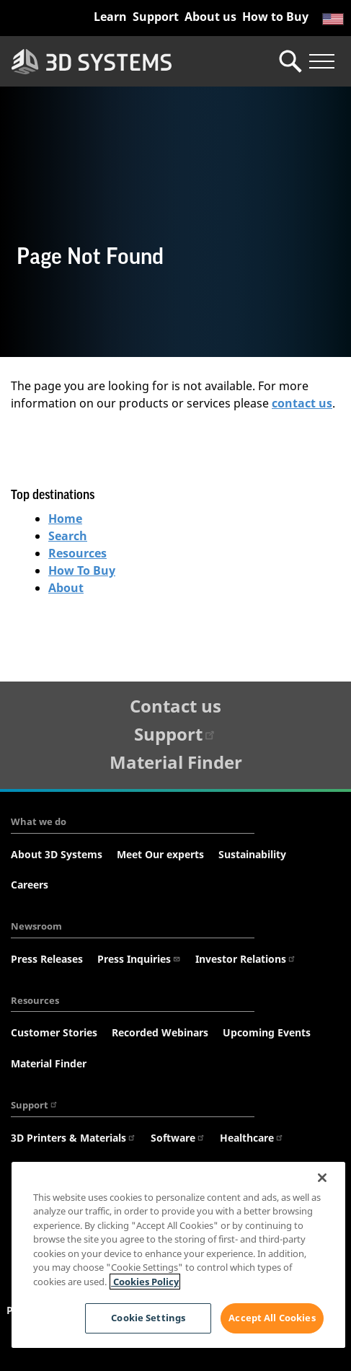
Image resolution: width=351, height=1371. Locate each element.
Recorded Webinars (160, 1032)
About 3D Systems (56, 854)
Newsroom (36, 926)
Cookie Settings (148, 1317)
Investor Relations (245, 959)
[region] (178, 1255)
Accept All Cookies (271, 1317)
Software (178, 1138)
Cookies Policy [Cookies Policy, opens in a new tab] (145, 1281)
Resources (77, 553)
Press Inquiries (139, 959)
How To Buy (81, 570)
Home (65, 518)
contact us (302, 403)
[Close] (322, 1178)
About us (210, 17)
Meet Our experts (160, 854)
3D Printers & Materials (73, 1138)
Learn (110, 17)
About (66, 588)
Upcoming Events (267, 1032)
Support (156, 17)
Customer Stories (54, 1032)
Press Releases (47, 959)
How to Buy (275, 17)
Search (67, 536)
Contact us (175, 706)
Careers (29, 884)
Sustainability (252, 854)
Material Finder (176, 762)
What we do (38, 821)
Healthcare (252, 1138)
